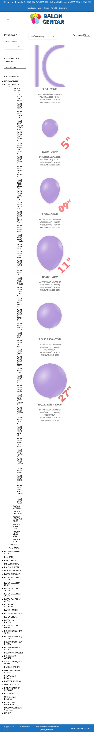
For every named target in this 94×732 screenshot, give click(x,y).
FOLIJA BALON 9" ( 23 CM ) (13, 637)
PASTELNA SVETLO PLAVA (19, 149)
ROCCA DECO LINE (16, 534)
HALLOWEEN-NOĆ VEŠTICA (13, 709)
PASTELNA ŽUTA (19, 352)
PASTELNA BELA (19, 106)
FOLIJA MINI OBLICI (13, 653)
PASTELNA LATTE (19, 379)
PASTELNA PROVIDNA (20, 326)
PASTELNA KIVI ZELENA (19, 195)
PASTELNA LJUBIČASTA (20, 291)
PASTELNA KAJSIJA (20, 453)
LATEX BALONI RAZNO (11, 627)
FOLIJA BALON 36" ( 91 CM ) (13, 648)
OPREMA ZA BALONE (10, 698)
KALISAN (13, 545)
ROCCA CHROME (17, 513)
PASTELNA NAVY (19, 501)
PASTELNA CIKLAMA (19, 255)
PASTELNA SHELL (19, 479)
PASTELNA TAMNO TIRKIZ (20, 315)
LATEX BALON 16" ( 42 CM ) (13, 600)
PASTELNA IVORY (19, 264)
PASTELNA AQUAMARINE (20, 303)
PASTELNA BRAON (20, 411)
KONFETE (9, 693)
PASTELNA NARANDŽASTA (20, 125)
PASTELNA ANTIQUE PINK (19, 442)
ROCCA (12, 87)
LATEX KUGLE (11, 610)
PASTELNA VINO (19, 470)
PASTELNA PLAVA (19, 160)
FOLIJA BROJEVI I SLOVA (12, 552)
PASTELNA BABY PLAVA (19, 136)
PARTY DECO (10, 560)
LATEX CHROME (12, 574)
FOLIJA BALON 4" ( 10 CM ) (13, 632)
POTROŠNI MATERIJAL (9, 703)
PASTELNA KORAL (20, 462)
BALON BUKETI (11, 567)
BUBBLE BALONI (12, 667)
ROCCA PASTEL (16, 90)
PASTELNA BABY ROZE (20, 238)
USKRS (7, 713)
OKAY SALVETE (11, 685)
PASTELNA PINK (19, 246)
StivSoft (87, 728)
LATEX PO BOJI (11, 85)
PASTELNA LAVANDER (20, 281)
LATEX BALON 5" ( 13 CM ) (12, 578)
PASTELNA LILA (19, 272)
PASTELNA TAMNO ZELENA (20, 217)
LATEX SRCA (10, 617)
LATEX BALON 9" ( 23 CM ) (12, 584)
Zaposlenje (63, 8)
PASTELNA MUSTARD (20, 343)
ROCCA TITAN (16, 540)
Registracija (31, 8)
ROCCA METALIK (17, 507)
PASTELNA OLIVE (19, 420)
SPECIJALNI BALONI (10, 677)
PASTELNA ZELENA (19, 206)
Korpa (46, 8)
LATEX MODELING (13, 613)
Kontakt (54, 8)
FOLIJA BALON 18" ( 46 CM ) (13, 643)
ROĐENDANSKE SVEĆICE (12, 689)
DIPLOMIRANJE (11, 564)
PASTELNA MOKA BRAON (20, 400)
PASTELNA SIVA (19, 335)
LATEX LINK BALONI (9, 621)
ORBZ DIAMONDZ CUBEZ (12, 671)
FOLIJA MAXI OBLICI (10, 657)
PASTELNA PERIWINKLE (19, 431)
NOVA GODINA (11, 81)
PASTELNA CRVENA (20, 114)
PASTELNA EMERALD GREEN (20, 490)
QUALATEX (14, 548)
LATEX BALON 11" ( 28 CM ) (13, 589)
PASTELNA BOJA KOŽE (20, 388)
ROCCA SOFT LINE (16, 526)
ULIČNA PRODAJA (13, 571)
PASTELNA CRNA (20, 370)
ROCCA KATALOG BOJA (19, 96)
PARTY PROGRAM (13, 681)
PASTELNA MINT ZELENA (19, 184)
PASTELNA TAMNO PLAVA (20, 171)
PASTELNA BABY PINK (19, 228)
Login (40, 8)
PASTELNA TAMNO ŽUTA (20, 361)
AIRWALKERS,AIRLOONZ (13, 662)
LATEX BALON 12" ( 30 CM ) (13, 595)
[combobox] (43, 36)
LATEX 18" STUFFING (9, 605)
